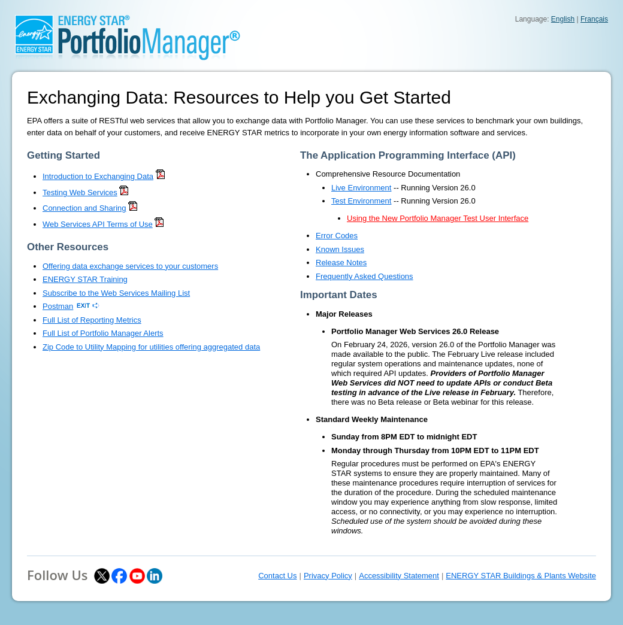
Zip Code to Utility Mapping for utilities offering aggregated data (151, 346)
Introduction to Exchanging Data (98, 176)
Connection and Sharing (84, 208)
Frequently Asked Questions (364, 276)
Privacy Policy (328, 575)
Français (594, 19)
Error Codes (337, 235)
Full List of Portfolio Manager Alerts (103, 333)
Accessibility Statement (399, 575)
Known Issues (340, 249)
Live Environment (361, 187)
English (562, 19)
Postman (58, 306)
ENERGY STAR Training (85, 279)
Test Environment (361, 200)
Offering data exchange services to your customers (130, 266)
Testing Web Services (80, 192)
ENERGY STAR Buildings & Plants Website (521, 575)
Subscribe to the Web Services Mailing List (116, 293)
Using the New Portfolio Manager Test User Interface (437, 218)
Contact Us (277, 575)
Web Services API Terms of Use (98, 224)
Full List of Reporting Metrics (92, 319)
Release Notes (341, 262)
